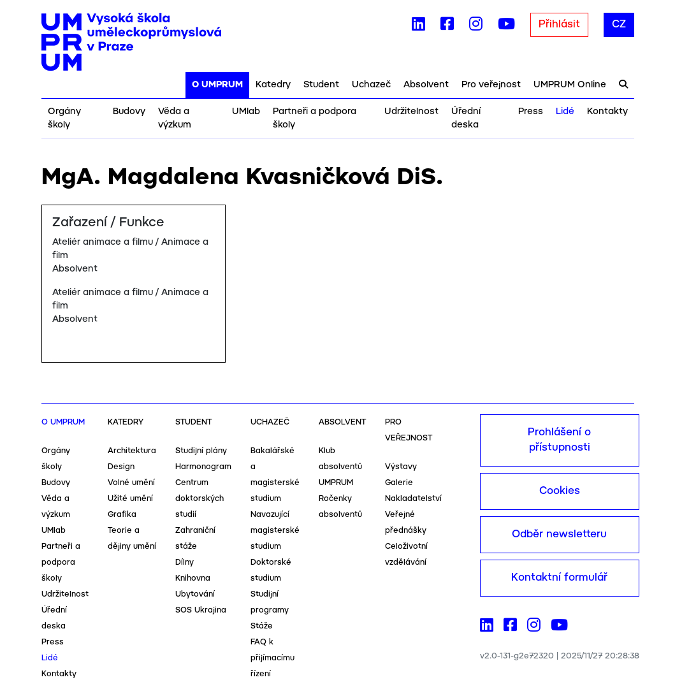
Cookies (559, 491)
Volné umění (131, 482)
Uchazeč (371, 84)
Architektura (132, 450)
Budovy (129, 111)
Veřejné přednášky (405, 522)
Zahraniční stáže (195, 538)
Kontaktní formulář (559, 578)
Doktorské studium (270, 570)
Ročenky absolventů (340, 506)
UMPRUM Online (569, 84)
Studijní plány (201, 450)
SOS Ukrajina (200, 610)
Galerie (399, 482)
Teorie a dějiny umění (132, 538)
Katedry (273, 84)
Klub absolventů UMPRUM (340, 466)
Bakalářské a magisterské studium (275, 474)
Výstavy (401, 466)
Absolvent (426, 84)
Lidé (565, 111)
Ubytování (195, 594)
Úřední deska (466, 118)
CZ (619, 24)
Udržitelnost (411, 111)
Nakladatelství (413, 498)
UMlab (246, 111)
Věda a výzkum (174, 118)
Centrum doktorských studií (199, 498)
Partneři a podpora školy (314, 118)
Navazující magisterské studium (275, 530)
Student (321, 84)
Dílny (184, 562)
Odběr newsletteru (559, 534)
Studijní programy (269, 602)
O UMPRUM (217, 84)
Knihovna (192, 578)
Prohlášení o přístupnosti (559, 440)
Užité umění (130, 498)
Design (121, 466)
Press (530, 111)
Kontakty (607, 111)
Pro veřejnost (491, 84)
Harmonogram (203, 466)
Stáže (261, 626)
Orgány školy (64, 118)
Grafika (122, 514)
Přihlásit (559, 24)
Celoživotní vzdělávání (406, 554)
